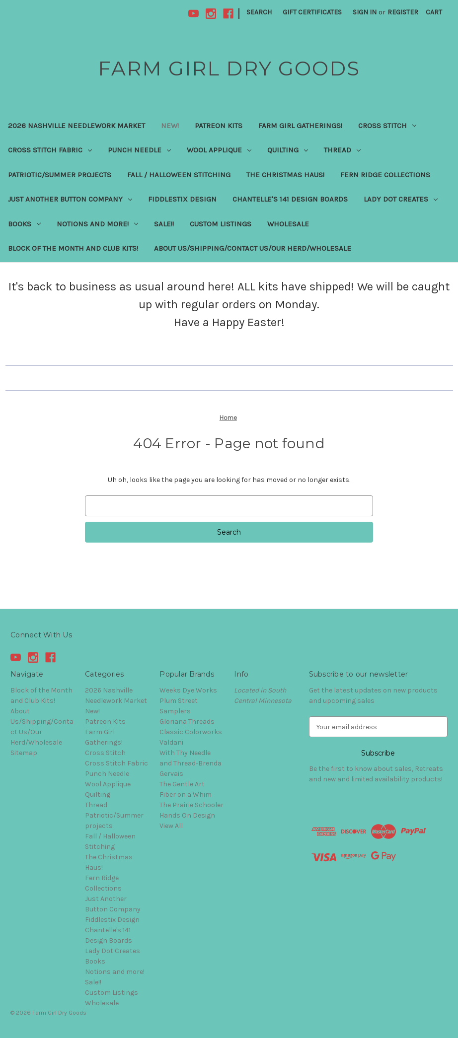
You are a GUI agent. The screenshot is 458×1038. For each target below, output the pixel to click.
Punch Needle (139, 149)
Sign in (365, 12)
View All (171, 826)
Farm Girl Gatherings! (300, 125)
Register (402, 12)
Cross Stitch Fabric (50, 149)
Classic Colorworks (190, 732)
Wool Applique (219, 149)
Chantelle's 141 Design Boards (290, 199)
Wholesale (288, 223)
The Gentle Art (182, 784)
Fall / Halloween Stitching (178, 174)
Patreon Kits (218, 125)
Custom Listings (220, 223)
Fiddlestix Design (182, 199)
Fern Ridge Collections (385, 174)
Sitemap (23, 753)
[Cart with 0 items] (434, 12)
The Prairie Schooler (191, 805)
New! (170, 125)
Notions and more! (97, 223)
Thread (342, 149)
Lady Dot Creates (401, 199)
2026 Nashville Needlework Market (76, 125)
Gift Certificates (312, 12)
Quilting (287, 149)
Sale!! (164, 223)
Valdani (171, 742)
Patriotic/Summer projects (59, 174)
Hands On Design (187, 815)
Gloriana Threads (187, 721)
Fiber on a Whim (185, 794)
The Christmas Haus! (285, 174)
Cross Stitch (387, 125)
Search (259, 12)
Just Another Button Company (70, 199)
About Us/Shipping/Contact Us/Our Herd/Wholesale (252, 248)
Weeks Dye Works (188, 690)
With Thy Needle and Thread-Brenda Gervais (190, 763)
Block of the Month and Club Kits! (73, 248)
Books (24, 223)
